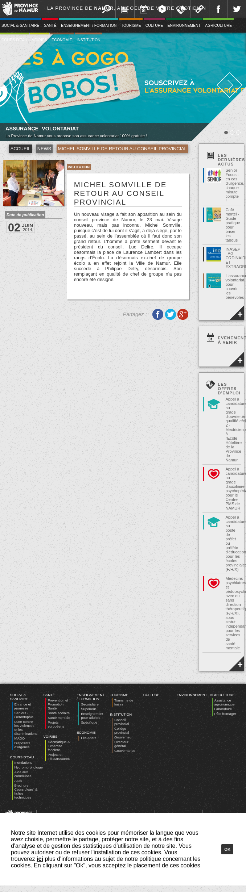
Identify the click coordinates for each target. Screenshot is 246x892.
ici (40, 859)
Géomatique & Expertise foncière (59, 746)
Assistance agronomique (224, 702)
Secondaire (90, 704)
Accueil (20, 148)
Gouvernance (124, 751)
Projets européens (56, 724)
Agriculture (218, 26)
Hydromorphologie (29, 767)
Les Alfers (88, 738)
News (44, 148)
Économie (62, 40)
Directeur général (121, 744)
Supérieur (88, 709)
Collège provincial (121, 730)
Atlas (18, 781)
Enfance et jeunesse (23, 706)
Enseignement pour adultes (92, 716)
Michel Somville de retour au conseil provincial (122, 148)
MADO (20, 738)
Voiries (39, 40)
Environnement (184, 26)
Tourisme (131, 26)
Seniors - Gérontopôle (24, 715)
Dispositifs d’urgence (22, 745)
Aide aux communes (23, 774)
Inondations (24, 763)
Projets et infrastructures (59, 757)
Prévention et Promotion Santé (58, 704)
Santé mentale (59, 718)
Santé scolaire (59, 713)
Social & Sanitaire (19, 697)
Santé (50, 26)
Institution (88, 40)
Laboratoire (223, 709)
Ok (227, 849)
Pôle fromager (225, 714)
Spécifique (89, 722)
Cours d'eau (22, 757)
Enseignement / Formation (88, 26)
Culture (154, 26)
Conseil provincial (121, 722)
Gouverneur (123, 737)
